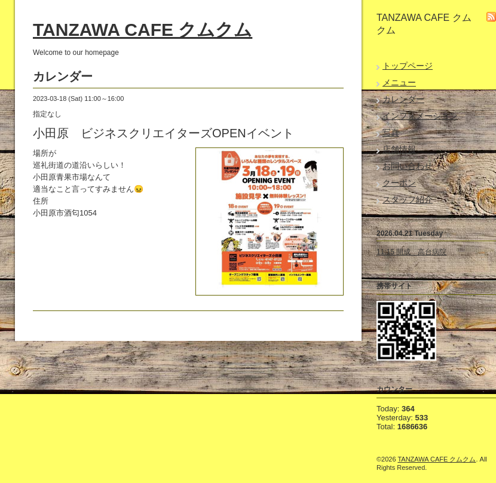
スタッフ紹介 (407, 199)
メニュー (399, 82)
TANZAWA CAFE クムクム (142, 29)
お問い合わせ (407, 166)
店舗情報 (399, 149)
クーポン (399, 182)
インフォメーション (420, 116)
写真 (390, 132)
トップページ (407, 65)
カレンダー (403, 99)
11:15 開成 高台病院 (411, 252)
